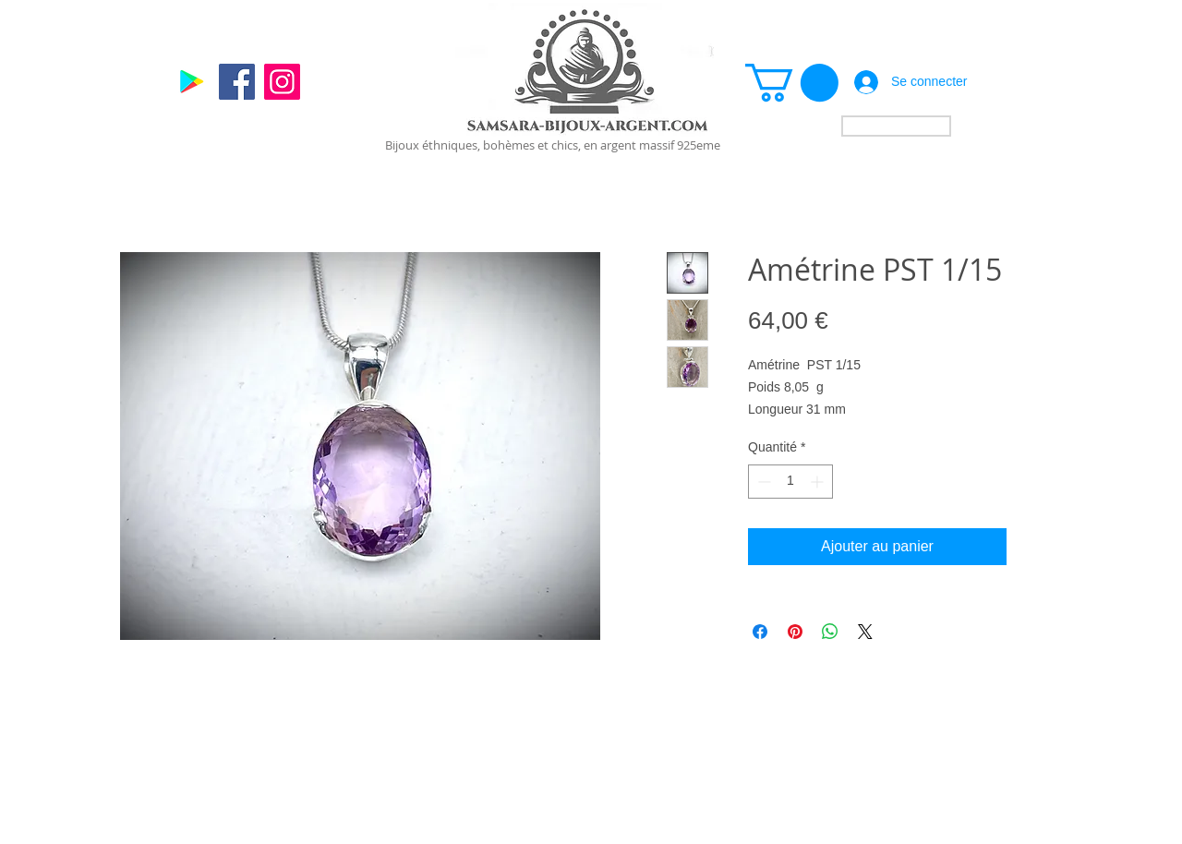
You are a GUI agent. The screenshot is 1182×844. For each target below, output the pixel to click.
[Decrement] (762, 481)
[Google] (192, 82)
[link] (791, 83)
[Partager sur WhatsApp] (830, 632)
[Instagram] (282, 82)
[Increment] (818, 481)
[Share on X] (865, 632)
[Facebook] (237, 82)
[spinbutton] (790, 481)
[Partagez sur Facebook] (760, 632)
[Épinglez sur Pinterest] (795, 632)
